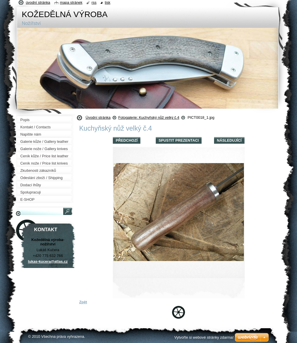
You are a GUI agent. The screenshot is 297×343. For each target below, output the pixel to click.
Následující (229, 140)
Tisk (107, 2)
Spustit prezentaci (179, 140)
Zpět (83, 302)
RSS (94, 2)
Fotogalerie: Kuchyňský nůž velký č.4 (149, 117)
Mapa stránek (71, 2)
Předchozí (126, 140)
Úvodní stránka (98, 117)
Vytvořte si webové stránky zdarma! (204, 337)
